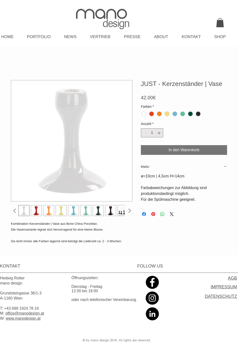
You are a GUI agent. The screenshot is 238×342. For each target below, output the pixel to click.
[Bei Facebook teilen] (144, 214)
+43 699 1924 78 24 (21, 308)
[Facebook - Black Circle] (152, 282)
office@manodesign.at (24, 313)
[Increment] (159, 133)
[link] (220, 22)
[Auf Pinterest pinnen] (153, 214)
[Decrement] (145, 133)
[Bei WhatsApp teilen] (162, 214)
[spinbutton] (152, 133)
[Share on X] (172, 214)
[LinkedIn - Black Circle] (152, 313)
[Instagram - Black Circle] (152, 298)
